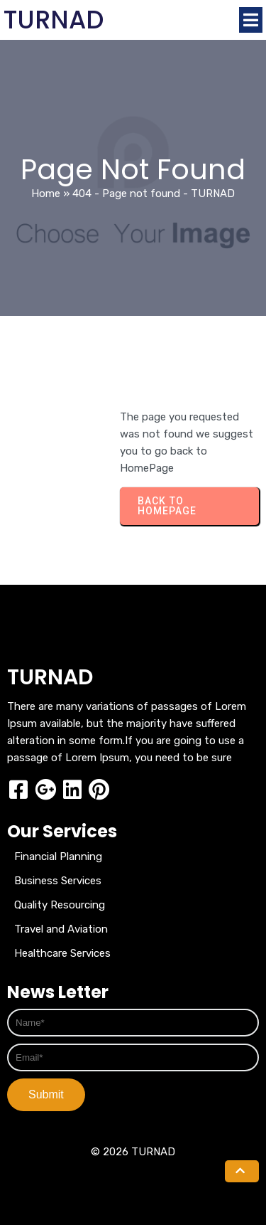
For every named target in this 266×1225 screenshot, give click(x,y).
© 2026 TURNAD (133, 1151)
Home (45, 193)
